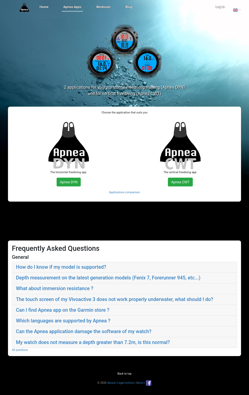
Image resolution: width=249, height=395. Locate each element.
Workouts (103, 7)
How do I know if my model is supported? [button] (70, 267)
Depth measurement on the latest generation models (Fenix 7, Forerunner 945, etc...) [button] (117, 278)
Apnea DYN (73, 182)
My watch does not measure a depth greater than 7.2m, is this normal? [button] (101, 342)
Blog (128, 7)
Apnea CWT (176, 182)
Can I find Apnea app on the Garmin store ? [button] (71, 310)
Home (43, 7)
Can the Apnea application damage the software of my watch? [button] (92, 331)
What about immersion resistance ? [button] (63, 288)
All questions (28, 350)
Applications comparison (124, 192)
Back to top (124, 373)
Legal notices (125, 382)
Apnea (111, 382)
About (139, 382)
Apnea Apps (72, 7)
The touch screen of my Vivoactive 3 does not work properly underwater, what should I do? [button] (123, 299)
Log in (220, 7)
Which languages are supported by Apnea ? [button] (72, 321)
